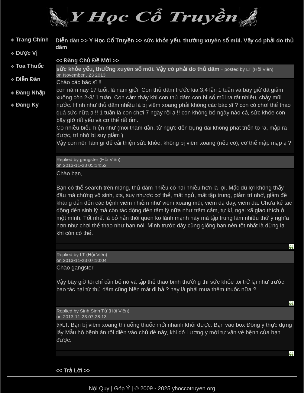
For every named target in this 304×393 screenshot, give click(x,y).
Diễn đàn (67, 40)
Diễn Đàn (28, 79)
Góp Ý (122, 388)
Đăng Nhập (30, 92)
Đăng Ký (27, 104)
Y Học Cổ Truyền (111, 40)
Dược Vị (26, 53)
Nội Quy (99, 388)
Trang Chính (32, 39)
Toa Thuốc (30, 66)
